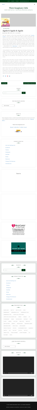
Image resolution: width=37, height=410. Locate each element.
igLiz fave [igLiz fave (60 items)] (15, 321)
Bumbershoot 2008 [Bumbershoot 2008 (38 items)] (25, 312)
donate (11, 127)
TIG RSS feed (8, 163)
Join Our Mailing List (10, 145)
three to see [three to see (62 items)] (6, 332)
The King (4, 83)
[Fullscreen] (32, 395)
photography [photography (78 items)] (22, 325)
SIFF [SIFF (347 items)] (10, 330)
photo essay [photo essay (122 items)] (15, 325)
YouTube (7, 154)
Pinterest (7, 159)
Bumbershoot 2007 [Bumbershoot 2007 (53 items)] (15, 312)
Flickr (6, 156)
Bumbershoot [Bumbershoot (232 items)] (6, 312)
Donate (12, 1)
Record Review (6, 28)
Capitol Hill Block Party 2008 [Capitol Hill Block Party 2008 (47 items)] (10, 316)
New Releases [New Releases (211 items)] (20, 323)
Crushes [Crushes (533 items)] (25, 316)
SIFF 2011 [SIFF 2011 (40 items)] (20, 330)
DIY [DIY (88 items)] (29, 316)
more (25, 127)
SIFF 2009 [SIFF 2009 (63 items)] (14, 330)
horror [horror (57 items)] (9, 321)
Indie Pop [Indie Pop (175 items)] (28, 321)
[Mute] (31, 395)
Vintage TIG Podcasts (10, 161)
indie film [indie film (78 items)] (22, 321)
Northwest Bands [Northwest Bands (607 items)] (28, 323)
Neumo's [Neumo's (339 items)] (13, 323)
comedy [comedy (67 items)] (19, 316)
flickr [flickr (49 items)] (5, 321)
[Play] (4, 395)
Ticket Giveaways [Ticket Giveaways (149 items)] (23, 332)
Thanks (17, 1)
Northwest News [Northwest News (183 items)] (7, 325)
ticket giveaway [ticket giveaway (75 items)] (14, 332)
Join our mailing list (24, 1)
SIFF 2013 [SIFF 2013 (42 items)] (26, 330)
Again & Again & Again (13, 31)
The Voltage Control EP (29, 83)
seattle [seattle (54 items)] (5, 330)
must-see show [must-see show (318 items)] (7, 323)
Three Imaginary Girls (18, 8)
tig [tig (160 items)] (29, 332)
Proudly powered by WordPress (12, 407)
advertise (16, 127)
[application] (18, 365)
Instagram (7, 152)
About (9, 1)
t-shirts (21, 127)
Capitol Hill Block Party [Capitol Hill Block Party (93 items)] (18, 314)
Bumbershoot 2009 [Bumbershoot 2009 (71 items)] (7, 314)
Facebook (7, 147)
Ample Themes (28, 407)
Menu (3, 4)
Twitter (7, 149)
